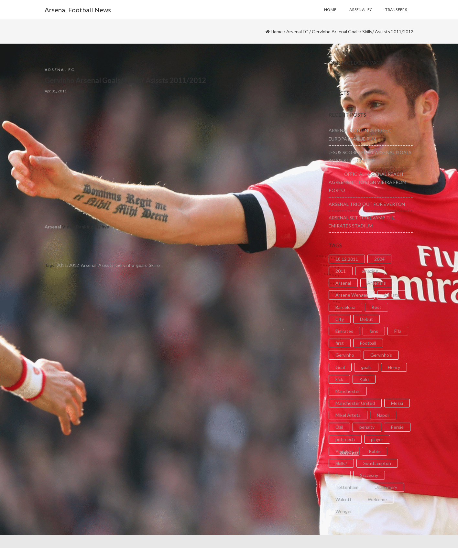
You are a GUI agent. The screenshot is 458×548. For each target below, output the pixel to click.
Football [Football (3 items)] (368, 343)
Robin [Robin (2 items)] (374, 451)
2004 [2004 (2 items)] (379, 259)
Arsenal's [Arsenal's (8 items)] (376, 283)
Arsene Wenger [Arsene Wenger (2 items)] (351, 295)
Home (277, 31)
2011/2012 (68, 265)
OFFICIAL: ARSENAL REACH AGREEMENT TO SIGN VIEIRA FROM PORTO (367, 182)
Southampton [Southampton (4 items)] (377, 463)
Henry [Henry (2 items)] (394, 367)
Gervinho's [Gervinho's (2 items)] (381, 355)
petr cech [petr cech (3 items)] (345, 439)
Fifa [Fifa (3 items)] (397, 331)
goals (141, 265)
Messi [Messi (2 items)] (397, 403)
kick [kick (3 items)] (339, 379)
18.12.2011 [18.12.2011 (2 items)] (346, 259)
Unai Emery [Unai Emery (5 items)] (386, 487)
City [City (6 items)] (339, 319)
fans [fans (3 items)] (373, 331)
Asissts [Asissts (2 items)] (391, 295)
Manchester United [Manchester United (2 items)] (355, 403)
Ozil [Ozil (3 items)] (339, 427)
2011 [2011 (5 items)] (340, 271)
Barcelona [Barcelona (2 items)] (345, 307)
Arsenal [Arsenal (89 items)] (343, 283)
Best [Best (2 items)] (376, 307)
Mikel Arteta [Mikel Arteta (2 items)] (348, 415)
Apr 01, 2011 (56, 91)
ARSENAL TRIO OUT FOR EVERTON (367, 204)
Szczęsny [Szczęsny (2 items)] (369, 475)
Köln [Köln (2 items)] (364, 379)
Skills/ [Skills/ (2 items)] (341, 463)
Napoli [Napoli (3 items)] (383, 415)
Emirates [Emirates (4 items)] (344, 331)
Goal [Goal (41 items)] (340, 367)
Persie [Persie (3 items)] (397, 427)
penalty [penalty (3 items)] (367, 427)
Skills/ (154, 265)
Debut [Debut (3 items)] (366, 319)
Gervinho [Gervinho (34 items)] (344, 355)
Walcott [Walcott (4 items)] (343, 499)
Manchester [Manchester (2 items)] (347, 391)
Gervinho (124, 265)
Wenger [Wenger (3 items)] (343, 511)
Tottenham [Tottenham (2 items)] (346, 487)
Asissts (106, 265)
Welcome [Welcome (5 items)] (377, 499)
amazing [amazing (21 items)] (370, 271)
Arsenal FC (297, 31)
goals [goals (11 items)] (366, 367)
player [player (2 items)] (377, 439)
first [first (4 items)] (339, 343)
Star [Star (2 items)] (339, 475)
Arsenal (53, 226)
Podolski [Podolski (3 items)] (344, 451)
